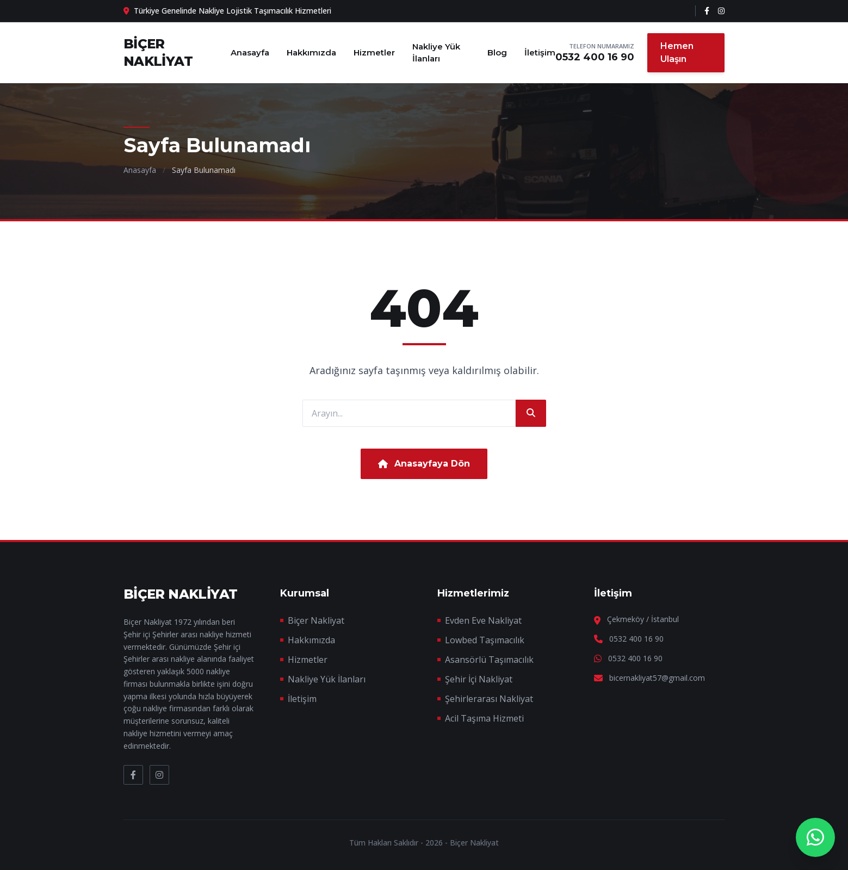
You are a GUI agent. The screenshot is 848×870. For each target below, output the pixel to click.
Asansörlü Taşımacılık (489, 660)
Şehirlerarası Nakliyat (489, 699)
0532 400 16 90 (594, 57)
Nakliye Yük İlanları (436, 52)
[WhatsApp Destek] (815, 837)
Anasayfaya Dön (424, 463)
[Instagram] (721, 10)
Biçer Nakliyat (316, 620)
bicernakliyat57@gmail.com (657, 678)
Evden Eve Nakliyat (483, 620)
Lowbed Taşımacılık (484, 640)
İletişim (539, 52)
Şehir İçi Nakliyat (478, 679)
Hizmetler (374, 52)
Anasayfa (250, 52)
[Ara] (531, 413)
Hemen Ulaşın (677, 52)
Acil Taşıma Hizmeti (484, 718)
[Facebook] (706, 10)
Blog (497, 52)
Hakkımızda (311, 52)
